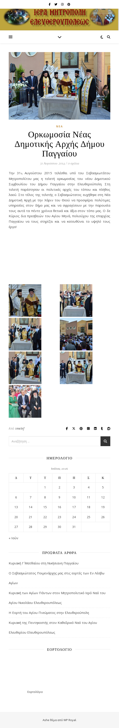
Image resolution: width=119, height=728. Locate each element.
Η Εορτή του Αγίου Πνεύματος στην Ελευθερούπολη (49, 612)
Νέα (59, 126)
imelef (19, 428)
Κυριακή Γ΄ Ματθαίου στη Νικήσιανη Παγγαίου (44, 563)
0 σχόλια (73, 163)
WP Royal (70, 720)
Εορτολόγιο (35, 692)
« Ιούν (13, 538)
